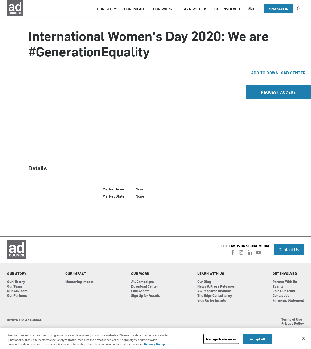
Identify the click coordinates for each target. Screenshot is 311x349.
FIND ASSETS (278, 9)
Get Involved (285, 273)
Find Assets (140, 291)
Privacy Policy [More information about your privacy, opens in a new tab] (154, 344)
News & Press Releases (216, 286)
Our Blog (204, 282)
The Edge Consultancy (214, 296)
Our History (16, 282)
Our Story (17, 273)
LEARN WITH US (193, 8)
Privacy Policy (292, 324)
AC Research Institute (214, 291)
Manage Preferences (221, 339)
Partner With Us (285, 282)
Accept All (257, 339)
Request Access (278, 92)
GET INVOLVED (227, 8)
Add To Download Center (278, 72)
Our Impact (75, 273)
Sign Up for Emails (211, 300)
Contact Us (288, 249)
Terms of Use (291, 320)
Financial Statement (288, 300)
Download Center (144, 286)
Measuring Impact (79, 282)
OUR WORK (162, 8)
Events (278, 286)
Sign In (252, 8)
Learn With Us (210, 273)
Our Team (14, 286)
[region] (155, 338)
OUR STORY (107, 8)
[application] (133, 111)
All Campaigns (142, 282)
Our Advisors (17, 291)
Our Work (140, 273)
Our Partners (17, 296)
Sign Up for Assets (145, 296)
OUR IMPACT (135, 8)
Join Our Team (284, 291)
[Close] (303, 338)
